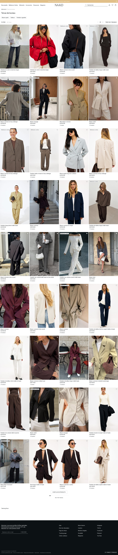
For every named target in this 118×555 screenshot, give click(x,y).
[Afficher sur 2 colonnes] (100, 22)
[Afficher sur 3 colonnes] (103, 22)
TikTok (99, 528)
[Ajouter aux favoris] (27, 26)
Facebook (99, 530)
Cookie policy (36, 552)
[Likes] (112, 5)
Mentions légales (82, 530)
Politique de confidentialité (28, 552)
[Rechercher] (96, 5)
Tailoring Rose (5, 508)
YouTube (99, 535)
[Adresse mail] (10, 532)
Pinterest (99, 533)
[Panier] (115, 5)
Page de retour (63, 530)
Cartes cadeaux (63, 535)
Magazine (80, 535)
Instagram (99, 525)
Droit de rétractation (64, 528)
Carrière (80, 528)
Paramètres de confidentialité (45, 552)
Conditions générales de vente (6, 552)
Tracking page (63, 533)
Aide (60, 525)
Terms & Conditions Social (18, 552)
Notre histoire (81, 525)
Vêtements (3, 9)
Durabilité (80, 533)
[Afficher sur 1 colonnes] (98, 22)
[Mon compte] (109, 5)
